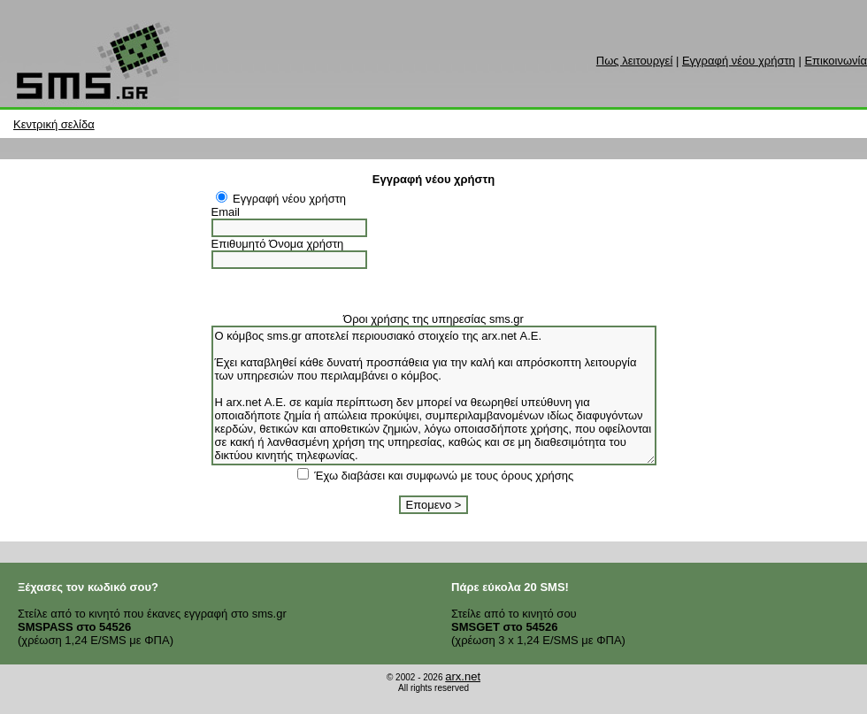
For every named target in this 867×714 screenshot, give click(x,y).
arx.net (462, 676)
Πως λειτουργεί (634, 60)
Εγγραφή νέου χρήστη (738, 60)
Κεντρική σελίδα (54, 124)
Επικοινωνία (835, 60)
